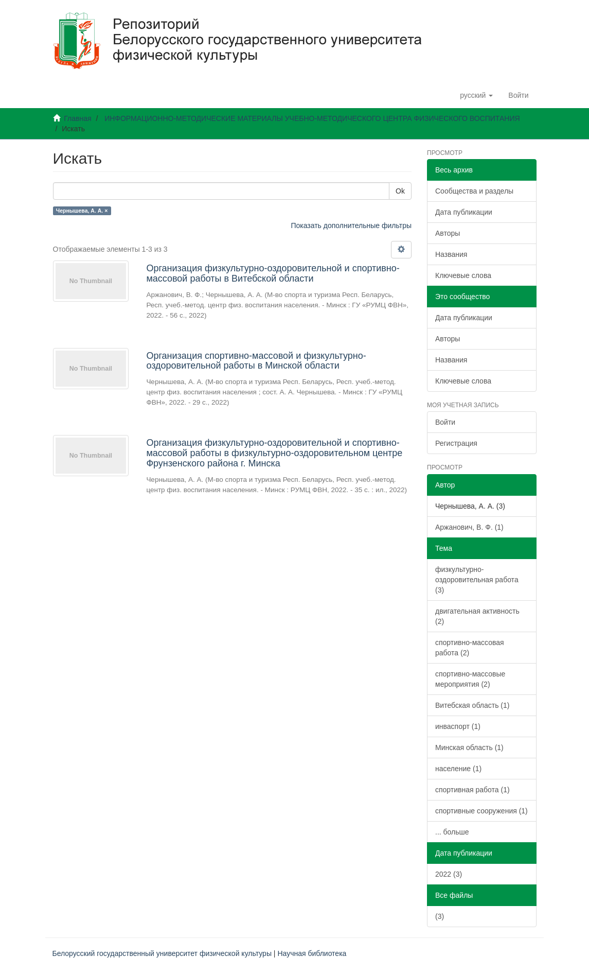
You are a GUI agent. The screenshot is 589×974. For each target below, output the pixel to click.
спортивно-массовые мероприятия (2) (470, 679)
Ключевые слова (463, 275)
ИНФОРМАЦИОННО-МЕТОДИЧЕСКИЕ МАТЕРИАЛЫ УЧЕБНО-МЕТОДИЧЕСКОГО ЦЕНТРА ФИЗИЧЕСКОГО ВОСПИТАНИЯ (312, 118)
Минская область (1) (469, 747)
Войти (445, 422)
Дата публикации (463, 212)
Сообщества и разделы (474, 191)
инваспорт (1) (457, 726)
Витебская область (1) (472, 705)
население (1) (458, 768)
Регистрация (456, 443)
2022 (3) (448, 874)
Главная (77, 118)
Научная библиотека (311, 953)
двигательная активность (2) (477, 616)
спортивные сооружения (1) (481, 811)
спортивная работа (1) (472, 790)
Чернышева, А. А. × (82, 210)
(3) (439, 916)
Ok (400, 191)
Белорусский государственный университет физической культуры (162, 953)
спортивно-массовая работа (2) (469, 647)
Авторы (447, 233)
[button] (476, 95)
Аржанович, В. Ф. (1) (469, 527)
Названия (451, 254)
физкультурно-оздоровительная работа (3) (477, 579)
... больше (452, 832)
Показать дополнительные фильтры (351, 225)
